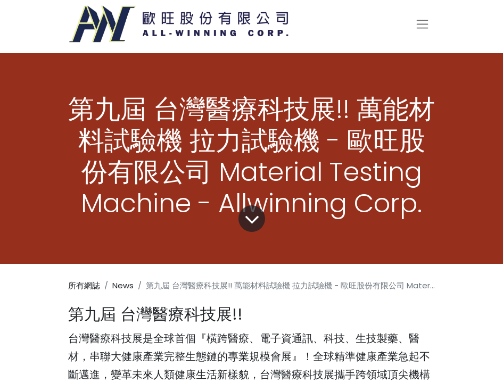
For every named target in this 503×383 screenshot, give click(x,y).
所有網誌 (84, 285)
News (123, 285)
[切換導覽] (422, 24)
